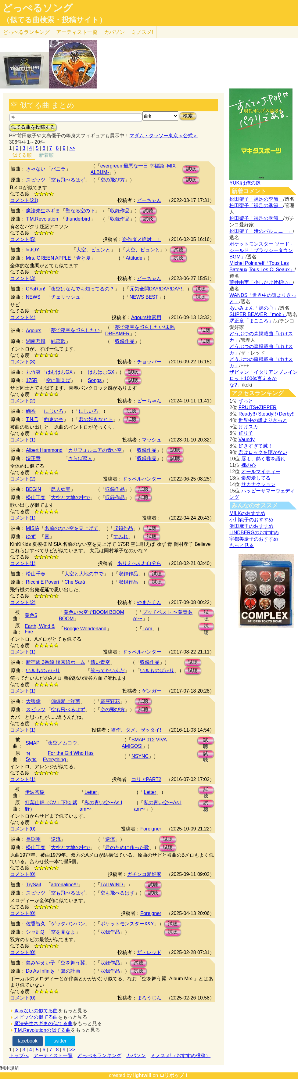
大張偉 (33, 701)
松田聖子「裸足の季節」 (256, 199)
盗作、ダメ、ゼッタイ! (136, 730)
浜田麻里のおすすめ (251, 526)
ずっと (246, 401)
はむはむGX (59, 372)
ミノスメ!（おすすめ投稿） (180, 1055)
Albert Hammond (44, 450)
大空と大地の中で (70, 497)
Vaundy (247, 439)
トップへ (19, 1055)
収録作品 (120, 210)
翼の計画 (70, 971)
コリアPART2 (146, 779)
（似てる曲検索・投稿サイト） (54, 20)
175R (32, 380)
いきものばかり (157, 670)
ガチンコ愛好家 (144, 874)
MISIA (32, 528)
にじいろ (53, 411)
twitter (59, 1040)
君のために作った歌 (127, 847)
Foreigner (150, 828)
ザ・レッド (149, 952)
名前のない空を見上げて (71, 528)
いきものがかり (43, 670)
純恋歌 (58, 341)
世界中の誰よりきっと (263, 420)
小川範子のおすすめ (251, 519)
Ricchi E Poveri (42, 582)
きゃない (35, 168)
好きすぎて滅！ (256, 445)
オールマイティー (260, 471)
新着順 (46, 155)
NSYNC (140, 756)
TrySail (33, 884)
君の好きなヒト (96, 419)
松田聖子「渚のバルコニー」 (261, 231)
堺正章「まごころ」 (251, 320)
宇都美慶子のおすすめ (253, 539)
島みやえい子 (40, 962)
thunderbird (78, 218)
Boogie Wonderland (85, 628)
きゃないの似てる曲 (36, 1010)
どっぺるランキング (99, 1055)
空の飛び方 (112, 179)
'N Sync (31, 756)
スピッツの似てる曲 (36, 1017)
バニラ (58, 168)
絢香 (31, 411)
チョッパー (149, 361)
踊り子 (246, 433)
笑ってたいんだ (108, 670)
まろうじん (149, 997)
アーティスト (77, 32)
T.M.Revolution (42, 218)
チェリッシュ (65, 297)
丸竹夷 (33, 372)
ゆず (31, 536)
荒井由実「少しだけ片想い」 (261, 282)
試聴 (191, 168)
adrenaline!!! (64, 884)
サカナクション (258, 484)
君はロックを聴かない (263, 452)
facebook (28, 1040)
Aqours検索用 (146, 317)
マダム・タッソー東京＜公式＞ (163, 135)
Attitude (134, 258)
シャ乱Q (35, 932)
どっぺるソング (37, 7)
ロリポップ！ (174, 1075)
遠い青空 (100, 662)
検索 (188, 115)
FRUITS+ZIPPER (258, 407)
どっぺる (26, 32)
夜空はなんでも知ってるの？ (82, 288)
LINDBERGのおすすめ (254, 532)
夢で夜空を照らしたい (75, 330)
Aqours (33, 330)
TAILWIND (111, 884)
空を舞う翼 (73, 962)
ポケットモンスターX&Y (127, 923)
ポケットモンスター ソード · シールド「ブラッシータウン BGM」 (261, 250)
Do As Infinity (40, 971)
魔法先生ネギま (43, 210)
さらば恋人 (80, 458)
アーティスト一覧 (53, 1055)
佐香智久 (35, 923)
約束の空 (53, 419)
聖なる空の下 (80, 210)
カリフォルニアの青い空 (95, 450)
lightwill (142, 1075)
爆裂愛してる (256, 478)
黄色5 (31, 615)
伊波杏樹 (35, 792)
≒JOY (32, 249)
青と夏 (83, 258)
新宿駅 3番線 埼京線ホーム (55, 662)
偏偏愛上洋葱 (65, 701)
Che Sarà (74, 582)
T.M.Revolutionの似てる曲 (42, 1030)
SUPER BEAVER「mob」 (257, 314)
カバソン (114, 32)
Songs (95, 380)
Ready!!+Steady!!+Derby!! (267, 413)
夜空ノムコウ (62, 742)
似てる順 (22, 155)
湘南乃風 (35, 341)
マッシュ (151, 439)
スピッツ (35, 179)
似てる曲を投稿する (33, 127)
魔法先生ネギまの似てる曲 (43, 1023)
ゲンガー (151, 690)
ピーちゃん (149, 200)
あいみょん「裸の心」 (253, 308)
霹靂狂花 (110, 701)
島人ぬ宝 (60, 489)
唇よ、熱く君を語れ (263, 458)
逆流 (56, 839)
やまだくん (149, 602)
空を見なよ (63, 932)
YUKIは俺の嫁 (244, 182)
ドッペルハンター (141, 478)
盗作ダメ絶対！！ (141, 239)
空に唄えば (58, 380)
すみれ (120, 536)
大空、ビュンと (93, 249)
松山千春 (35, 497)
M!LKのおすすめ (247, 513)
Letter (90, 792)
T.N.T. (32, 419)
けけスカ (248, 426)
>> (72, 148)
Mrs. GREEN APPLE (48, 258)
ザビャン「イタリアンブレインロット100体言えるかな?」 (263, 378)
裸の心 (248, 465)
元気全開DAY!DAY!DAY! (156, 288)
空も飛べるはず (68, 179)
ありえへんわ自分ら (139, 563)
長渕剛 (33, 839)
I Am (147, 628)
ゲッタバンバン (68, 923)
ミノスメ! (142, 32)
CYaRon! (35, 288)
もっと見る (241, 545)
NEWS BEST (144, 297)
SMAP (32, 743)
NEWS (33, 297)
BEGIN (33, 489)
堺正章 (33, 458)
